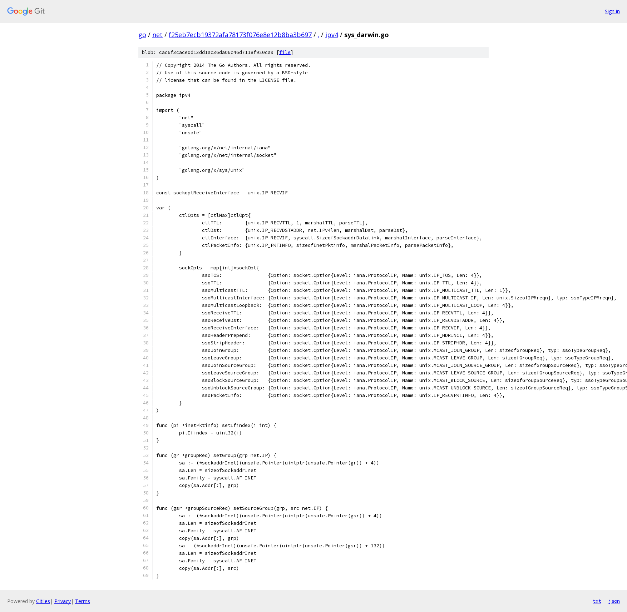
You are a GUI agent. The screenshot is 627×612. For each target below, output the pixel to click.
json (614, 601)
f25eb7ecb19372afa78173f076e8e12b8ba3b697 (240, 34)
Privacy (62, 601)
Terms (82, 601)
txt (597, 601)
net (157, 34)
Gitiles (43, 601)
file (285, 52)
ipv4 (331, 34)
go (142, 34)
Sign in (612, 11)
